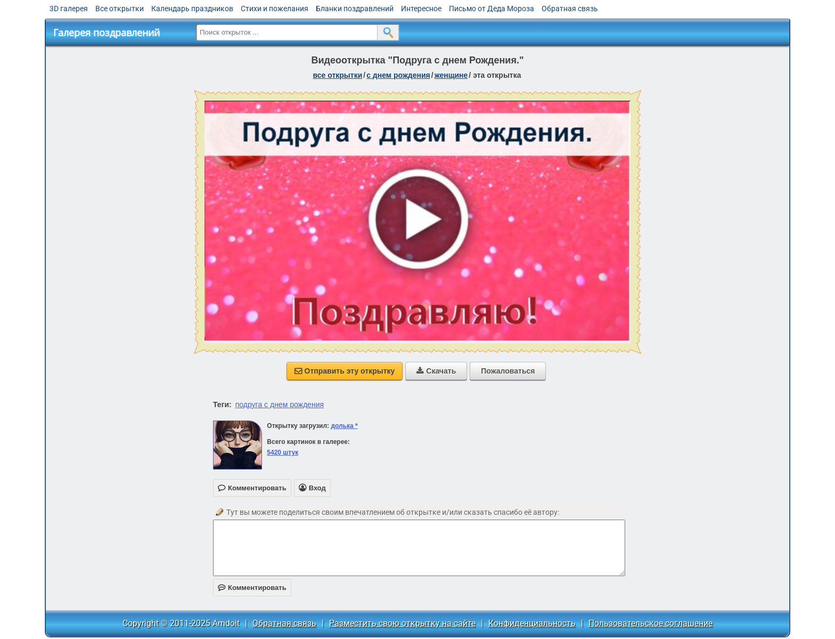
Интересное (421, 8)
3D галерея (69, 8)
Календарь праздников (192, 8)
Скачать (436, 371)
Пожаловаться (508, 371)
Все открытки (119, 8)
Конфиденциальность (532, 623)
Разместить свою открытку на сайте (402, 623)
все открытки (337, 75)
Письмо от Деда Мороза (491, 8)
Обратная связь (570, 8)
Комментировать (252, 588)
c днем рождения (398, 75)
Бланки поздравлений (355, 8)
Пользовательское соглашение (650, 623)
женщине (451, 75)
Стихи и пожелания (274, 8)
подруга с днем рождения (279, 404)
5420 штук (282, 452)
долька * (344, 426)
